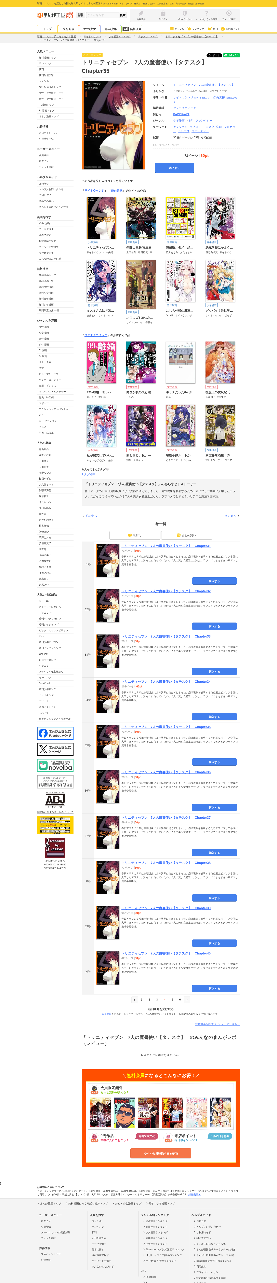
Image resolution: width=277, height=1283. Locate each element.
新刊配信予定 (46, 75)
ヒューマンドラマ (48, 374)
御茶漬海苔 (45, 490)
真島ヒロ (44, 578)
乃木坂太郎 (45, 561)
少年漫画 (44, 344)
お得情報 (46, 1259)
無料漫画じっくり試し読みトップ (86, 1203)
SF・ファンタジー (49, 421)
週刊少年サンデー (48, 689)
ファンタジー (200, 131)
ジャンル (176, 29)
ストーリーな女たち (50, 606)
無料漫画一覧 (46, 281)
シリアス (183, 131)
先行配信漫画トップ (50, 87)
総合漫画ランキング (155, 1221)
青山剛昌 (44, 449)
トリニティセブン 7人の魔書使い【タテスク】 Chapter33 (166, 636)
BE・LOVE (45, 601)
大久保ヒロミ (46, 484)
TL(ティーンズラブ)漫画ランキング (163, 1249)
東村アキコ (45, 567)
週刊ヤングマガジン (50, 618)
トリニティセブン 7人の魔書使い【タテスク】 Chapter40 (166, 953)
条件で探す (45, 223)
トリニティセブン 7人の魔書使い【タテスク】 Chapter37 (166, 817)
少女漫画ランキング (155, 1232)
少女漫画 (44, 332)
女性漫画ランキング (155, 1226)
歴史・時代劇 (46, 397)
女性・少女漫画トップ (51, 93)
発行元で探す (46, 252)
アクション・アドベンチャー (55, 409)
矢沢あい (44, 584)
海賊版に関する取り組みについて (55, 812)
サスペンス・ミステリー (52, 391)
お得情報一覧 (46, 138)
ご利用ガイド (46, 195)
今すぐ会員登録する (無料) (161, 1153)
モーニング (45, 677)
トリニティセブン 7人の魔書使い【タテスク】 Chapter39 (166, 908)
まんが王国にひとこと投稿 (53, 207)
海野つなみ (45, 472)
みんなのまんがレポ (50, 258)
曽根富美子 (45, 543)
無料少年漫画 (46, 304)
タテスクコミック (95, 335)
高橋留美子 (45, 555)
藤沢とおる (45, 572)
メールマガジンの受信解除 (55, 1232)
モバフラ (44, 712)
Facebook (149, 1276)
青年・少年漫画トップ (51, 98)
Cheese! (43, 654)
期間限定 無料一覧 (49, 310)
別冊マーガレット (48, 659)
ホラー (42, 415)
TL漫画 (43, 350)
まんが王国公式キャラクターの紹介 (214, 1249)
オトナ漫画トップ (48, 116)
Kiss (41, 636)
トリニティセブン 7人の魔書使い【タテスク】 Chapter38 (166, 863)
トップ (47, 29)
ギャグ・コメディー (50, 379)
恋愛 (41, 368)
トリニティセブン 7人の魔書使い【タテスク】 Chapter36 (166, 772)
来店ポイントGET (49, 132)
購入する (174, 168)
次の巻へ (230, 515)
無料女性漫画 (46, 286)
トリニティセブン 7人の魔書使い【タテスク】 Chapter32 (166, 591)
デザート (44, 701)
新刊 (212, 29)
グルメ (42, 427)
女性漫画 (44, 326)
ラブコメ (195, 126)
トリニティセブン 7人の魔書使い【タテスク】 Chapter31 (166, 546)
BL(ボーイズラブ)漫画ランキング (162, 1255)
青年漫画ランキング (155, 1238)
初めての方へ (46, 201)
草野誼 (42, 514)
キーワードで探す (48, 247)
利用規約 (199, 1266)
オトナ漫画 (45, 362)
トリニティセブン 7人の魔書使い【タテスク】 (204, 84)
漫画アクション (47, 707)
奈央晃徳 (116, 190)
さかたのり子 (46, 519)
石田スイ (44, 461)
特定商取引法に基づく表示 (209, 1277)
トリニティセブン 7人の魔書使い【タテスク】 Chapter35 (166, 727)
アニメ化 (208, 126)
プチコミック (46, 612)
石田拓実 (44, 466)
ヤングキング (46, 695)
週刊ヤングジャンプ (50, 648)
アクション (180, 126)
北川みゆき (45, 508)
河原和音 (44, 496)
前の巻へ (91, 515)
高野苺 (42, 549)
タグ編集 (89, 474)
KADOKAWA (181, 114)
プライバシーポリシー (207, 1272)
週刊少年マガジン (48, 642)
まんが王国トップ (49, 1203)
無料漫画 (131, 28)
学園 (219, 126)
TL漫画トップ (46, 104)
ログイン (44, 161)
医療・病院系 (46, 432)
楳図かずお (45, 478)
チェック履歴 (46, 167)
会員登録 (44, 155)
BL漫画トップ (46, 110)
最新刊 (134, 535)
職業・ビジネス (47, 385)
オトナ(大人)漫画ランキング (159, 1260)
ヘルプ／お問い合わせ (51, 189)
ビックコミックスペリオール (55, 718)
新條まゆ (44, 531)
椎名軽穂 (44, 525)
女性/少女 (89, 29)
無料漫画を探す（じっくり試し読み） (217, 1024)
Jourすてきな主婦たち (51, 671)
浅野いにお (45, 455)
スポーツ (44, 403)
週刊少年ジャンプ (48, 624)
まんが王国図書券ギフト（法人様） (214, 1255)
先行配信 (68, 29)
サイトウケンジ (192, 97)
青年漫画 (44, 338)
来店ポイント (230, 29)
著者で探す (45, 235)
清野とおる (45, 537)
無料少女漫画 (46, 292)
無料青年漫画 (46, 298)
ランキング (195, 29)
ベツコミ (44, 665)
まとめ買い (186, 535)
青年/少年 (111, 29)
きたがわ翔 (45, 502)
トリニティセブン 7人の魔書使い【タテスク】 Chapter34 (166, 681)
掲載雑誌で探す (47, 241)
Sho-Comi (44, 683)
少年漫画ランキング (155, 1243)
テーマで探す (46, 229)
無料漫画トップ (47, 57)
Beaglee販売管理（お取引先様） (212, 1260)
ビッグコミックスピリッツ (53, 630)
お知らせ (44, 183)
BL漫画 (43, 356)
